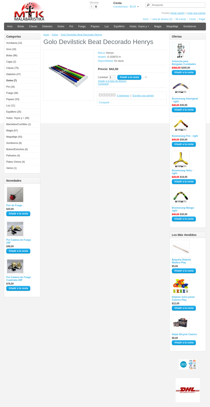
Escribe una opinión (143, 95)
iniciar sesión (177, 13)
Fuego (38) (12, 93)
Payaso (95, 26)
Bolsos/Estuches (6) (17, 149)
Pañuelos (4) (13, 155)
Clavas (33, 26)
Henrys (110, 52)
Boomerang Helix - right (182, 172)
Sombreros (189, 26)
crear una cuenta (196, 13)
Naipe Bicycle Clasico (184, 334)
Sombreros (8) (14, 143)
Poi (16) (10, 86)
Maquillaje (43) (14, 136)
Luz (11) (10, 105)
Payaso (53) (12, 99)
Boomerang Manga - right (183, 209)
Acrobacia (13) (14, 43)
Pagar (202, 19)
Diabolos (47, 26)
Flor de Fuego (14, 205)
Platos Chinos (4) (15, 161)
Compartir (104, 102)
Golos (61, 26)
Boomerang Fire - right (185, 136)
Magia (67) (12, 130)
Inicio (146, 19)
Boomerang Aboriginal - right (185, 100)
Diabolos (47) (13, 74)
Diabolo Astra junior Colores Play (183, 298)
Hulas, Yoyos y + (139, 26)
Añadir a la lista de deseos (112, 81)
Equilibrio (119, 26)
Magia (157, 26)
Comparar (103, 84)
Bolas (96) (11, 55)
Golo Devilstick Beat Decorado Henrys (81, 34)
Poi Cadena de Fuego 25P (18, 241)
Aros (10, 26)
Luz (107, 26)
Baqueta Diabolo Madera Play (181, 261)
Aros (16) (11, 49)
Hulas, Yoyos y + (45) (17, 118)
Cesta (192, 19)
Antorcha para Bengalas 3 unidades (184, 63)
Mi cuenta (181, 19)
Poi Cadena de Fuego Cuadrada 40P (18, 278)
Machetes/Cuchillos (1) (18, 124)
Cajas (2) (11, 61)
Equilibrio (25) (13, 111)
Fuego (82, 26)
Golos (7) (11, 80)
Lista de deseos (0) (162, 19)
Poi (71, 26)
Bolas (21, 26)
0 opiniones (123, 95)
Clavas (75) (12, 68)
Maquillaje (172, 26)
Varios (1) (11, 168)
